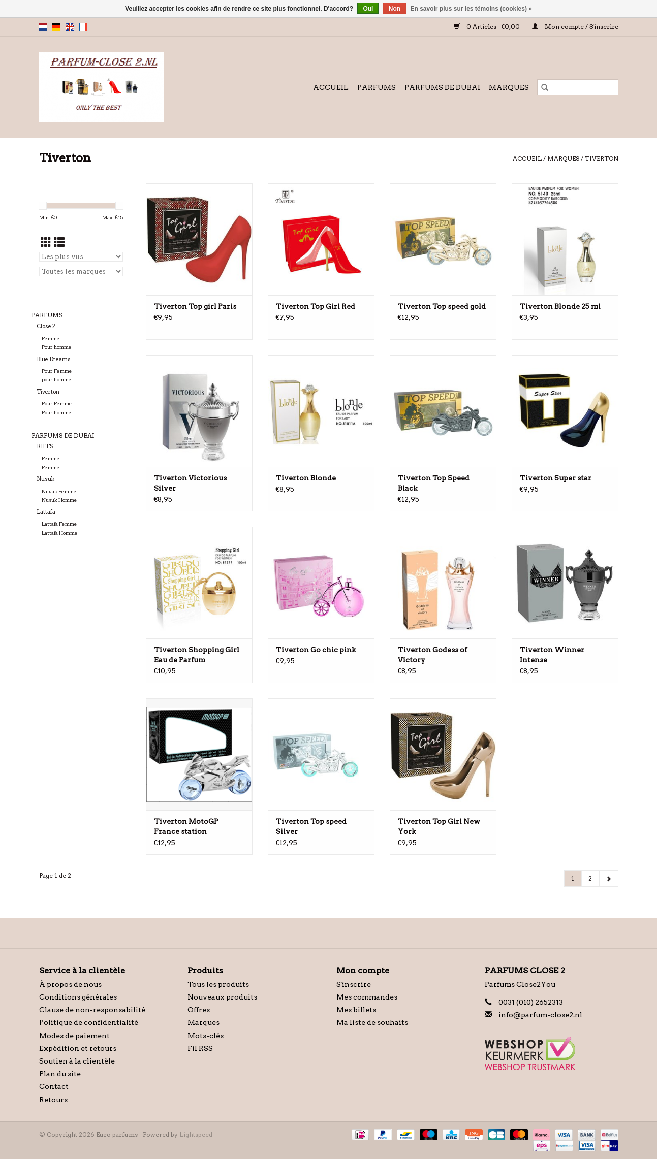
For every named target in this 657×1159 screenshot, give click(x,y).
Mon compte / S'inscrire (575, 26)
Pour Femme (57, 371)
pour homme (57, 379)
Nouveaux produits (222, 997)
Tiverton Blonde (306, 478)
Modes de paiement (74, 1036)
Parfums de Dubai (442, 87)
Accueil (331, 87)
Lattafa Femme (59, 524)
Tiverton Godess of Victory (432, 655)
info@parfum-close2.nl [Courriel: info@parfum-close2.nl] (540, 1015)
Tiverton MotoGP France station (186, 826)
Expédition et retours (77, 1048)
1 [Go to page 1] (572, 878)
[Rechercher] (577, 87)
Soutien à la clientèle (77, 1061)
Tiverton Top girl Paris (195, 306)
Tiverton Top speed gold (442, 306)
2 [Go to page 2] (590, 878)
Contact (54, 1086)
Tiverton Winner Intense (552, 655)
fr (83, 27)
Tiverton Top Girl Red (315, 306)
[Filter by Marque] (81, 271)
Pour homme (57, 347)
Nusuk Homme (59, 500)
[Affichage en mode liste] (59, 242)
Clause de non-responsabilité (92, 1010)
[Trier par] (81, 257)
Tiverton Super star (555, 478)
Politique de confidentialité (88, 1022)
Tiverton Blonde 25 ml (560, 306)
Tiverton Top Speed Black (434, 483)
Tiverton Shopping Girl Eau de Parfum (196, 655)
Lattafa (46, 512)
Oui (368, 8)
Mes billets (356, 1010)
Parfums (376, 87)
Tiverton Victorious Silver (190, 483)
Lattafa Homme (60, 533)
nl (43, 27)
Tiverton (601, 159)
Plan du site (60, 1074)
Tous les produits (218, 984)
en (70, 27)
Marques (509, 87)
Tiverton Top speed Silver (311, 826)
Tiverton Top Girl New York (439, 826)
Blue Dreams (54, 359)
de (56, 27)
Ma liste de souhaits (372, 1022)
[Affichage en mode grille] (46, 242)
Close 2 (46, 326)
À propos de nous (70, 984)
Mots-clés (205, 1036)
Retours (53, 1100)
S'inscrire (353, 984)
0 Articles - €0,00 (488, 26)
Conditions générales (78, 997)
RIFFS (45, 446)
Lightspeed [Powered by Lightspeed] (195, 1134)
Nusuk (45, 479)
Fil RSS (200, 1048)
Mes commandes (366, 997)
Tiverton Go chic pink (316, 650)
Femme (51, 338)
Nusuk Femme (59, 491)
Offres (198, 1010)
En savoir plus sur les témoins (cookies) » (470, 8)
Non (394, 8)
